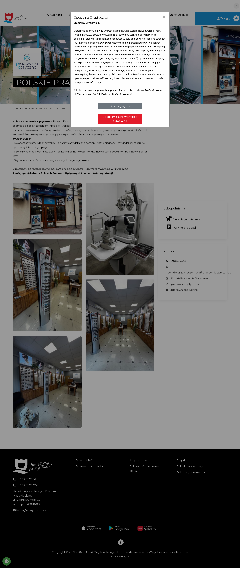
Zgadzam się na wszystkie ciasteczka (120, 118)
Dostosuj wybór (120, 106)
